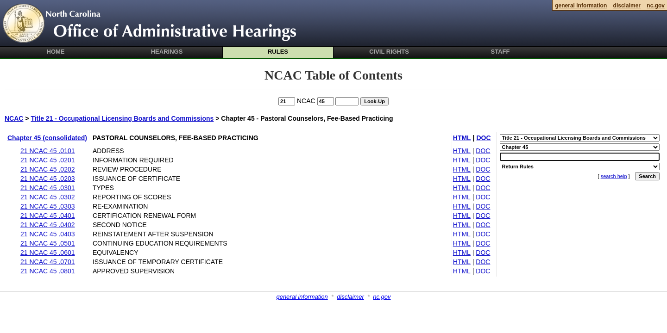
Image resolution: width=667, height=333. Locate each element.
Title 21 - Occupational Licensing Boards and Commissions (122, 118)
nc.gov (381, 296)
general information (301, 296)
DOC (483, 138)
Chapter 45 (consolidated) (47, 138)
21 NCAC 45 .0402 (47, 224)
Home (56, 51)
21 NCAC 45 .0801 (47, 271)
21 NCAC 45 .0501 (47, 243)
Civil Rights (389, 51)
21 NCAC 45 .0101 (47, 150)
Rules (278, 51)
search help (614, 176)
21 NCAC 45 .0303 (47, 206)
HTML (462, 138)
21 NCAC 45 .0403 (47, 234)
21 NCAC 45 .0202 (47, 169)
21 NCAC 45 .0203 (47, 178)
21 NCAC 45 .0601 (47, 252)
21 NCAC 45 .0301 (47, 187)
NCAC (14, 118)
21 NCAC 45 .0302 (47, 197)
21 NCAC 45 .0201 (47, 160)
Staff (500, 51)
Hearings (167, 51)
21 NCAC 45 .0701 (47, 261)
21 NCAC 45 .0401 (47, 215)
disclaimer (350, 296)
